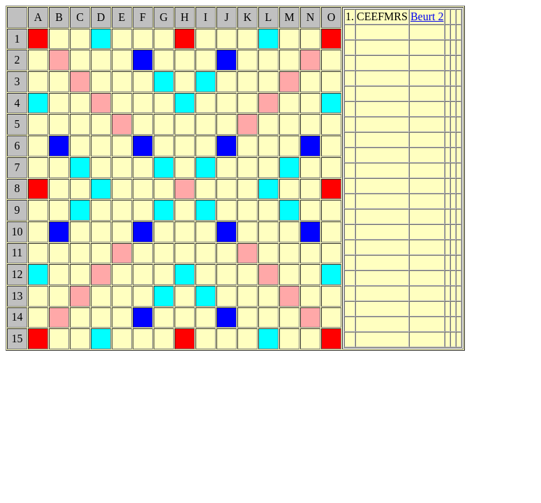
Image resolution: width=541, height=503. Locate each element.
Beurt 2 (427, 16)
